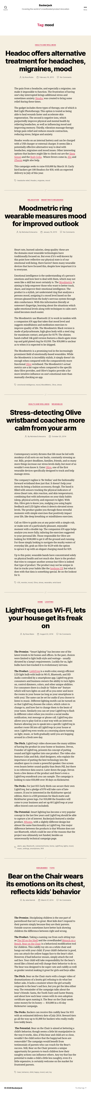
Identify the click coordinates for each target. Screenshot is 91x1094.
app (24, 846)
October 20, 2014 (59, 436)
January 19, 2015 (50, 232)
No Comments (65, 77)
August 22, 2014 (46, 634)
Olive (29, 364)
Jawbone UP (56, 568)
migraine (41, 180)
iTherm (18, 160)
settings (26, 848)
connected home (42, 846)
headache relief (23, 180)
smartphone (35, 848)
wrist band (57, 582)
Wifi (42, 848)
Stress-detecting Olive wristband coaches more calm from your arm (45, 420)
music (19, 848)
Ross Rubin (29, 77)
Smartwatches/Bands (52, 200)
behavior (25, 1072)
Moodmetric (65, 282)
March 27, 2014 (47, 900)
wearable (48, 582)
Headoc (39, 98)
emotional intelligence (26, 385)
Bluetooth (30, 846)
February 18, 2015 (47, 77)
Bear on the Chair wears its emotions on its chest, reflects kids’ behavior (45, 884)
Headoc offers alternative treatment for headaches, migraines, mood (45, 61)
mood (47, 180)
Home (40, 602)
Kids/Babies (41, 868)
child (31, 1072)
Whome (28, 822)
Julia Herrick (30, 900)
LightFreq (34, 671)
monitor (24, 582)
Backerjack (45, 5)
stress (59, 385)
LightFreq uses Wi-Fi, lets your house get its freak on (45, 618)
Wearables (57, 404)
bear (19, 1072)
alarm (19, 846)
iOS (18, 582)
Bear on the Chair (31, 943)
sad (46, 1072)
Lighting (49, 602)
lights (66, 846)
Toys (52, 868)
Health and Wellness (45, 45)
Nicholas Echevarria (29, 232)
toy (50, 1072)
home (52, 846)
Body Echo (36, 157)
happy (36, 1072)
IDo (70, 157)
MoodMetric (46, 385)
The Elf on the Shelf (27, 940)
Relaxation (33, 200)
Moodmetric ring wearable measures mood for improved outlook (45, 216)
